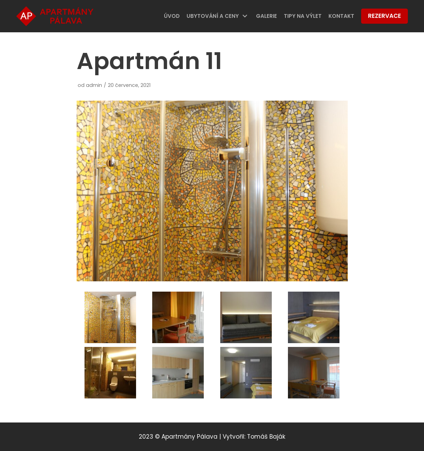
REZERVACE (384, 16)
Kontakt (341, 16)
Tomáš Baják (266, 436)
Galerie (266, 16)
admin (94, 85)
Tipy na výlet (303, 16)
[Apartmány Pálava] (54, 16)
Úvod (172, 16)
